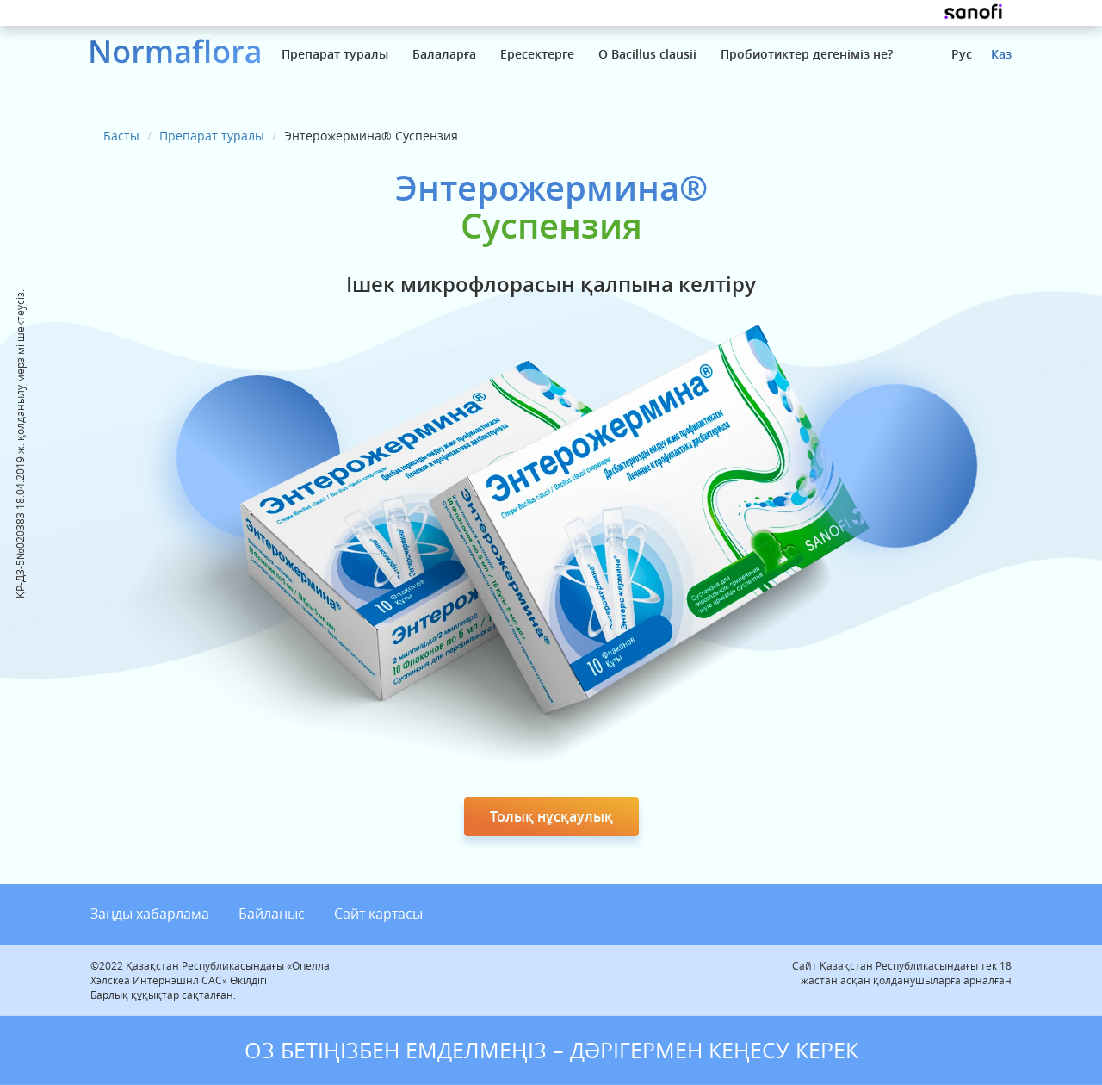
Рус (961, 54)
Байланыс (271, 913)
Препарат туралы (335, 54)
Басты (121, 135)
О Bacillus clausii (647, 54)
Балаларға (444, 54)
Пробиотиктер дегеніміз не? (807, 54)
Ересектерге (537, 54)
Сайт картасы (378, 913)
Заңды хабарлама (149, 913)
